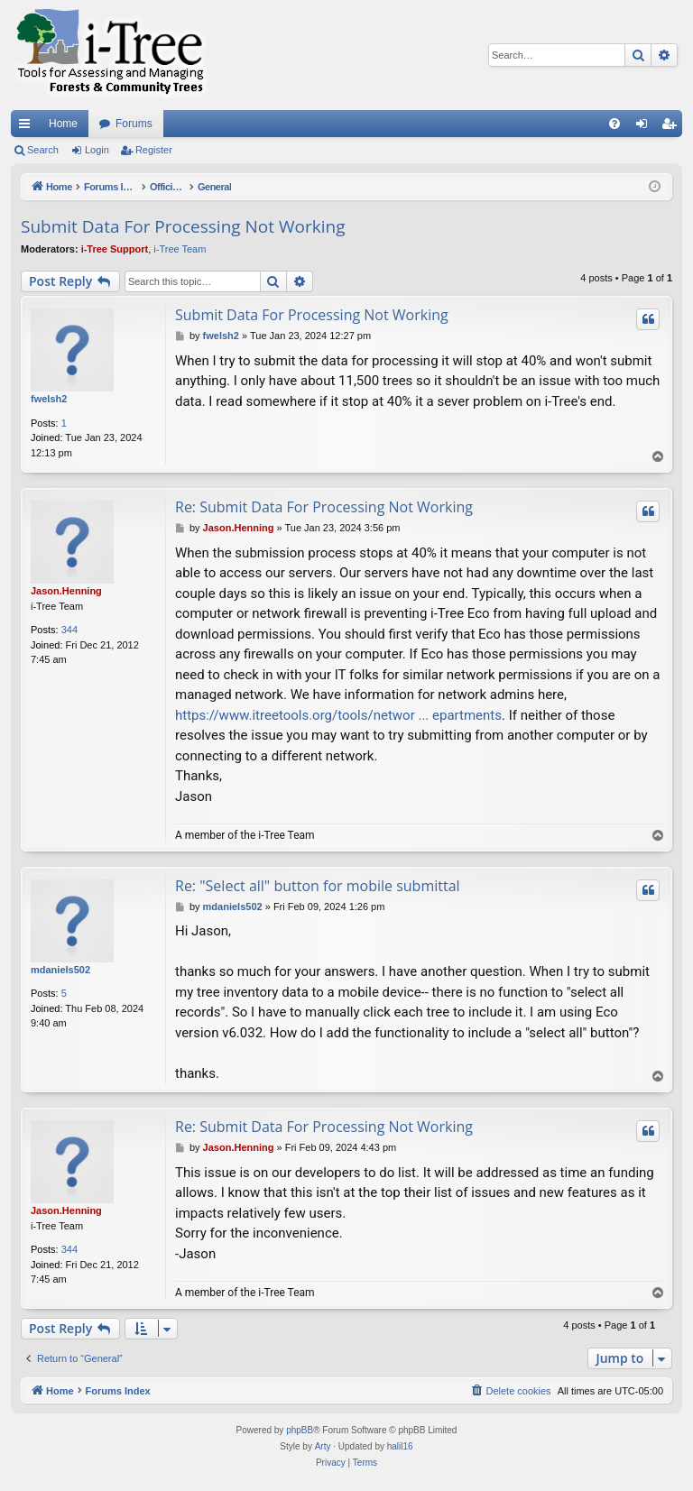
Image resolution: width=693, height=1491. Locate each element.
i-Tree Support (115, 249)
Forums (134, 123)
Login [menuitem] (645, 127)
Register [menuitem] (672, 127)
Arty (323, 1446)
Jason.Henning (66, 590)
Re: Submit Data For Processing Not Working (324, 507)
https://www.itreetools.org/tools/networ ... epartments (338, 715)
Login (97, 149)
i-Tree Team (179, 249)
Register (153, 149)
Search (43, 149)
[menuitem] (614, 123)
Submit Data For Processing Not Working (183, 226)
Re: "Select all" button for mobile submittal (317, 886)
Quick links (28, 127)
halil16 (400, 1446)
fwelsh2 (49, 398)
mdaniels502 (60, 969)
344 (69, 629)
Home (63, 123)
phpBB (299, 1430)
